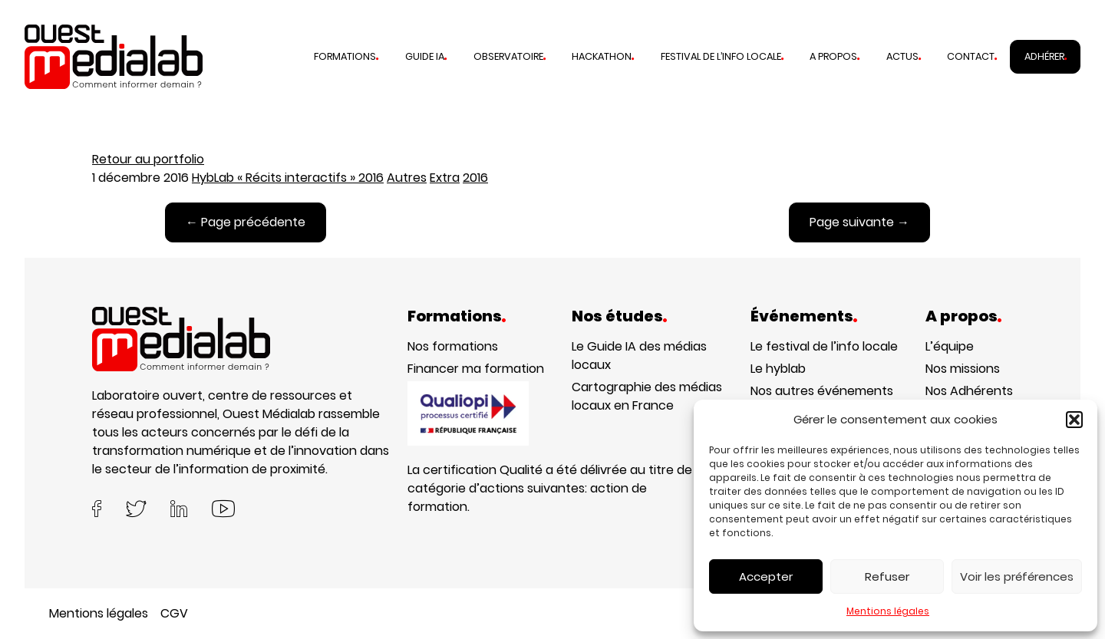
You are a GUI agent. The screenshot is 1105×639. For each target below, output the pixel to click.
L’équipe (949, 346)
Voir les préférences (1017, 576)
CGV (174, 613)
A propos (833, 56)
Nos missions (962, 368)
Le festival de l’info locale (824, 346)
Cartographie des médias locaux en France (647, 396)
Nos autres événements (821, 391)
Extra (445, 177)
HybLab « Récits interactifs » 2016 (288, 177)
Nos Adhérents (969, 391)
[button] (1074, 419)
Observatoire (508, 56)
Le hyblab (778, 368)
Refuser (887, 576)
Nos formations (452, 346)
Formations (345, 56)
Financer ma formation (475, 368)
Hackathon (602, 56)
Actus (902, 56)
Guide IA (424, 56)
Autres (407, 177)
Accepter (766, 576)
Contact (971, 56)
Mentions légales (887, 611)
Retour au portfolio (148, 159)
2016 (475, 177)
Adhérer (1044, 56)
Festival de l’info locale (721, 56)
